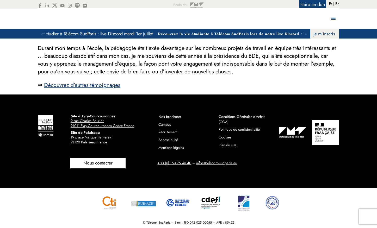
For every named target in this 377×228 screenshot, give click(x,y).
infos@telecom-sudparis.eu (216, 163)
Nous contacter (98, 163)
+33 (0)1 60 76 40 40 (174, 163)
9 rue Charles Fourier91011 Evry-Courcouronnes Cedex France (102, 123)
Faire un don (312, 4)
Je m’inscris (324, 33)
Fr (330, 3)
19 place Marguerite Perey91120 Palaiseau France (91, 140)
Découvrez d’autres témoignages (82, 85)
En (337, 3)
